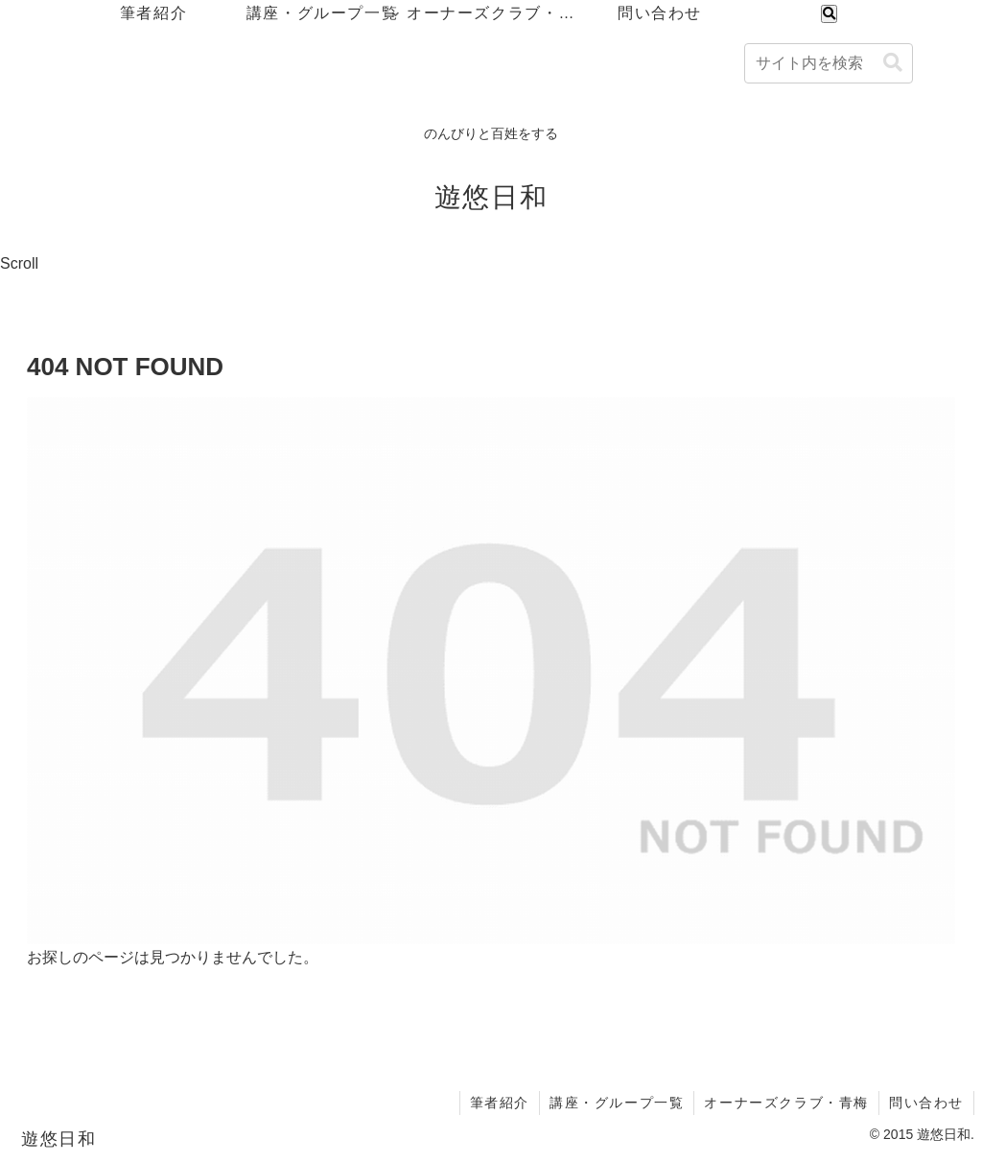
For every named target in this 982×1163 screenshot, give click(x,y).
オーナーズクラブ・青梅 (786, 1102)
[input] (828, 63)
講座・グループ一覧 (616, 1102)
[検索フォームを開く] (829, 14)
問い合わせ (926, 1102)
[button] (893, 63)
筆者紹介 (499, 1102)
